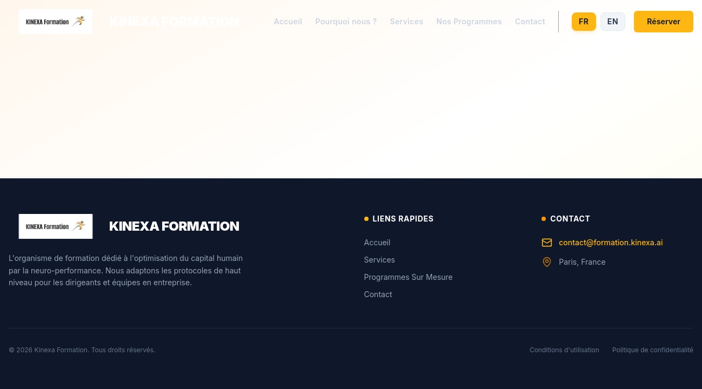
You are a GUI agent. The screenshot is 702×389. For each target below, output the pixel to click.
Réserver (663, 21)
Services (406, 21)
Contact (530, 21)
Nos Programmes (469, 21)
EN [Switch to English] (613, 21)
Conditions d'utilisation (564, 350)
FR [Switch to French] (584, 21)
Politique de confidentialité (652, 350)
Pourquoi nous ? (346, 21)
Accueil (288, 21)
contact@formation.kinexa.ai (602, 242)
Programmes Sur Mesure (408, 276)
